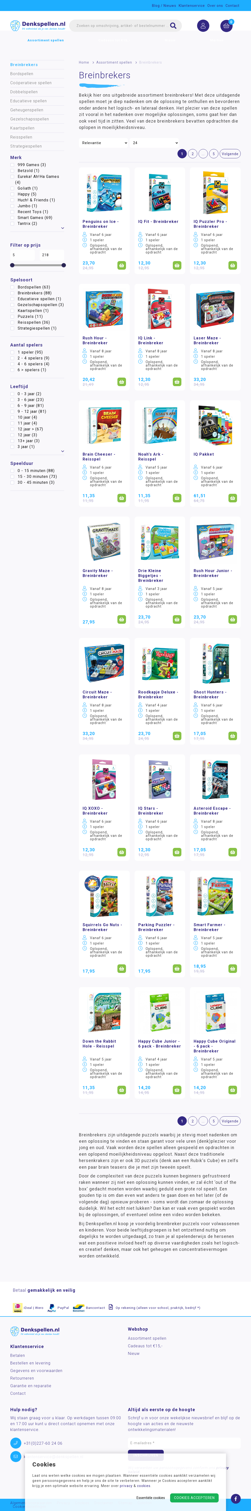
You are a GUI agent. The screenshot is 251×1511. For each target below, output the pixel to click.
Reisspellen (21, 137)
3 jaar (26, 446)
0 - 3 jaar (29, 394)
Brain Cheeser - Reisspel (99, 456)
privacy (126, 1486)
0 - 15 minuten (36, 470)
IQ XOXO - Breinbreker (95, 811)
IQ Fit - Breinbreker (158, 221)
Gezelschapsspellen (29, 119)
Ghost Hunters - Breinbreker (210, 694)
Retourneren (22, 1378)
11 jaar (27, 423)
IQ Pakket (204, 454)
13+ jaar (29, 440)
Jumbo (27, 206)
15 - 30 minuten (37, 476)
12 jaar (27, 435)
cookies (144, 1486)
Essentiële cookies (151, 1498)
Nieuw (170, 45)
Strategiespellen (26, 146)
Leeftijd (19, 386)
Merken (217, 45)
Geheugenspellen (26, 110)
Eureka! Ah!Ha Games (37, 179)
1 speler (30, 352)
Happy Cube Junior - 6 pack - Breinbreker (159, 1044)
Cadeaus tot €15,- (114, 45)
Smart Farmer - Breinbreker (210, 927)
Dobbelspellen (24, 92)
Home (84, 62)
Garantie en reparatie (30, 1386)
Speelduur (21, 463)
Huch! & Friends (36, 200)
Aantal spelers (26, 344)
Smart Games (35, 217)
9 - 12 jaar (32, 411)
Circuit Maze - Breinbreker (97, 694)
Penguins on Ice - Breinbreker (101, 224)
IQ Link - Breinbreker (150, 340)
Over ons (215, 6)
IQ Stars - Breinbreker (150, 811)
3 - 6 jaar (31, 399)
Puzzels (30, 316)
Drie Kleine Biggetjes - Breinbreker (150, 575)
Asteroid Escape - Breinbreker (212, 811)
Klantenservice (192, 6)
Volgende (230, 154)
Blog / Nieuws (164, 6)
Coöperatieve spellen (31, 83)
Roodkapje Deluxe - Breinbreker (158, 694)
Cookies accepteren (194, 1498)
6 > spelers (32, 370)
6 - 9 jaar (31, 405)
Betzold (28, 170)
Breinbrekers (24, 64)
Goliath (28, 188)
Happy (27, 194)
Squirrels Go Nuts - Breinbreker (102, 927)
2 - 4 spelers (34, 358)
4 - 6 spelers (34, 364)
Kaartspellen (22, 128)
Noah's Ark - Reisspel (150, 456)
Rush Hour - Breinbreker (95, 340)
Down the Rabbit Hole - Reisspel (99, 1044)
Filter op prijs (25, 245)
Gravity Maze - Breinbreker (98, 573)
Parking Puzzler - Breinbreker (156, 927)
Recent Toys (33, 211)
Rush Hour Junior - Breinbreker (213, 573)
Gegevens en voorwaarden (36, 1370)
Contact (232, 6)
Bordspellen (21, 73)
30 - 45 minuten (36, 482)
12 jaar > (30, 429)
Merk (16, 157)
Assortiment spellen (45, 45)
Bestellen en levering (30, 1363)
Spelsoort (21, 279)
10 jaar (27, 417)
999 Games (32, 164)
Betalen (17, 1355)
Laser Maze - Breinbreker (207, 340)
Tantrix (27, 223)
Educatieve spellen (28, 101)
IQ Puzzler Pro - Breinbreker (210, 224)
